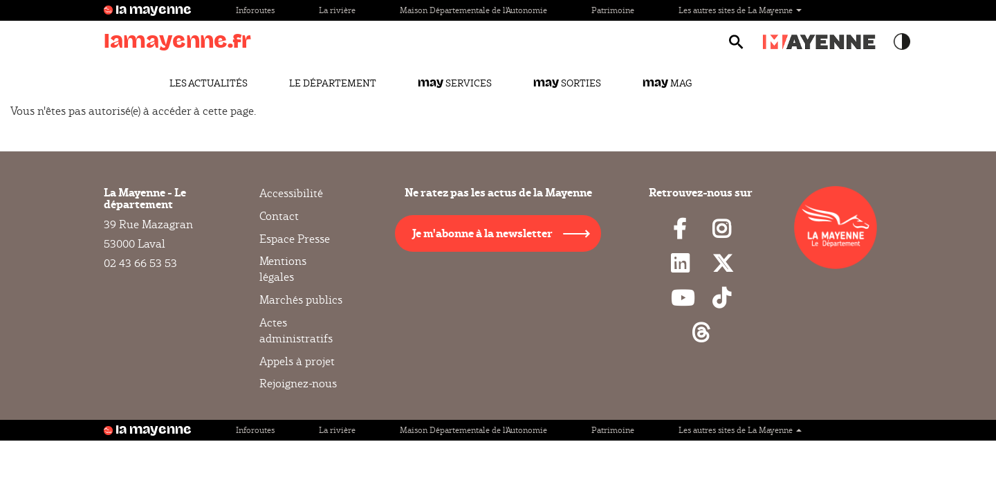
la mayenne (154, 10)
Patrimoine (612, 10)
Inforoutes (255, 10)
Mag (667, 83)
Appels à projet (297, 361)
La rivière (337, 10)
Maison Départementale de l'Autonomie (473, 10)
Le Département (332, 83)
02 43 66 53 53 (140, 263)
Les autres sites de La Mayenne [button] (740, 10)
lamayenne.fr (177, 41)
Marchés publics (300, 300)
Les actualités (208, 83)
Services (455, 83)
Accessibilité (291, 193)
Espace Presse (294, 239)
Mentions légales (282, 269)
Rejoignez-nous (298, 383)
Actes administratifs (296, 331)
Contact (279, 216)
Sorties (567, 83)
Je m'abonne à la (482, 233)
